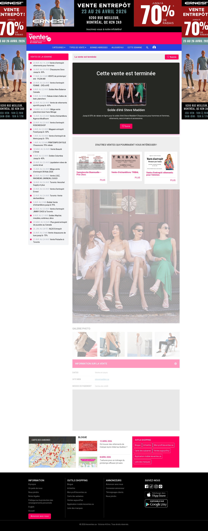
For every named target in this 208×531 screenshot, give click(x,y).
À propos (32, 484)
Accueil (31, 511)
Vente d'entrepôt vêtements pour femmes (159, 173)
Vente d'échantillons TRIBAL (125, 172)
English (31, 507)
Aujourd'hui (118, 47)
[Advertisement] (126, 410)
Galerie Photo (81, 328)
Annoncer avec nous (40, 516)
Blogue (138, 445)
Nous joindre (33, 492)
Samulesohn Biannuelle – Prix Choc (89, 173)
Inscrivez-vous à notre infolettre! (104, 29)
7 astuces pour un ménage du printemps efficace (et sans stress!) (112, 463)
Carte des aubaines (143, 451)
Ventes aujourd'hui (161, 451)
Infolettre (147, 445)
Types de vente (77, 47)
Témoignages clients (114, 492)
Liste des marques (142, 462)
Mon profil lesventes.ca (163, 445)
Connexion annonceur (115, 488)
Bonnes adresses (99, 47)
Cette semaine (134, 47)
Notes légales (34, 496)
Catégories (58, 47)
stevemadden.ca (102, 379)
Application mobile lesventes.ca (148, 456)
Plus (102, 180)
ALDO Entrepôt (55, 229)
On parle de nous (35, 488)
